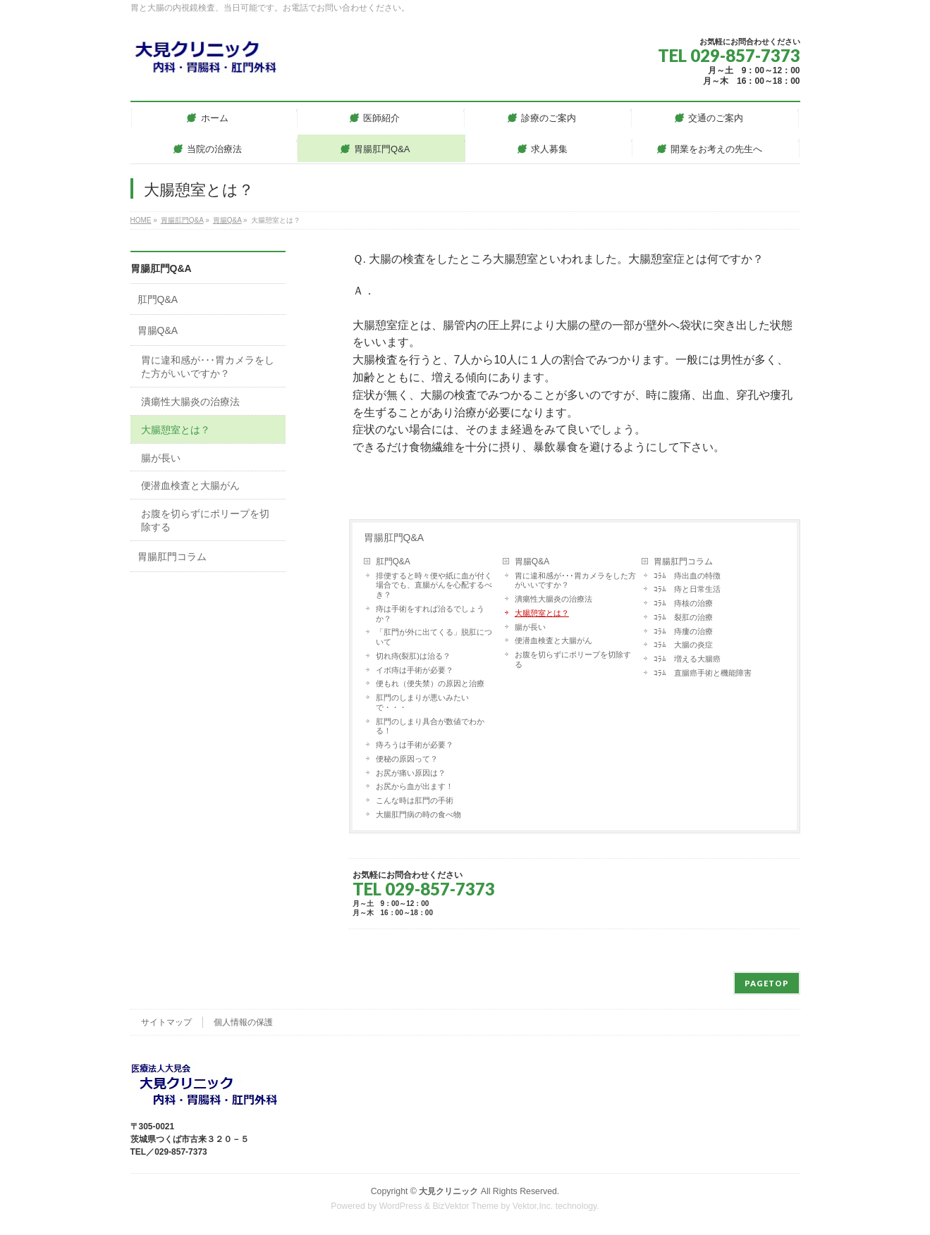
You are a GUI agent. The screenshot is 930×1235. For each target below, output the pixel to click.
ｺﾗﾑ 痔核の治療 (683, 603)
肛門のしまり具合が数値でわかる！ (430, 726)
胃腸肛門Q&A (394, 537)
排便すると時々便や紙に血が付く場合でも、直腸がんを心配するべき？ (434, 585)
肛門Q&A (393, 561)
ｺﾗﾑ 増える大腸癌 (687, 658)
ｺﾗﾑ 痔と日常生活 (687, 589)
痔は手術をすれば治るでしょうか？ (430, 613)
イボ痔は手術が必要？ (414, 670)
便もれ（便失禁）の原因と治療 (430, 683)
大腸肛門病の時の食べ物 (418, 814)
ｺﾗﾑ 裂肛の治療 (683, 617)
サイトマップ (166, 1022)
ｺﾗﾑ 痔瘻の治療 (683, 631)
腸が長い (530, 627)
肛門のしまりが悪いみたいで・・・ (422, 702)
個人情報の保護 (243, 1022)
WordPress (400, 1206)
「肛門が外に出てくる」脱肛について (434, 637)
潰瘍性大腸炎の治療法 (553, 599)
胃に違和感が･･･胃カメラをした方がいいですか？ (575, 580)
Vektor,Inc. (533, 1206)
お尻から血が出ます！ (414, 786)
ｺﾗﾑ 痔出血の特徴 (687, 575)
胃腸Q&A (532, 561)
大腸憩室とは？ (542, 613)
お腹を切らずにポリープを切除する (573, 659)
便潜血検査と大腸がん (553, 640)
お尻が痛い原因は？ (411, 773)
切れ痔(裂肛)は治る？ (413, 656)
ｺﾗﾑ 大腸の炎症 (683, 644)
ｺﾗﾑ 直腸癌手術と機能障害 (703, 673)
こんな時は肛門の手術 (414, 800)
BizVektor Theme (465, 1206)
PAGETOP (767, 983)
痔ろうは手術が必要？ (414, 744)
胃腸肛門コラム (683, 561)
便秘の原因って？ (407, 759)
